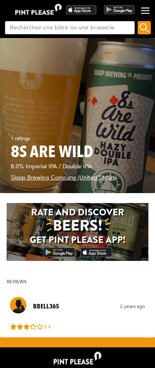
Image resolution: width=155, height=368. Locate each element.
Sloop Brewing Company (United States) (64, 178)
